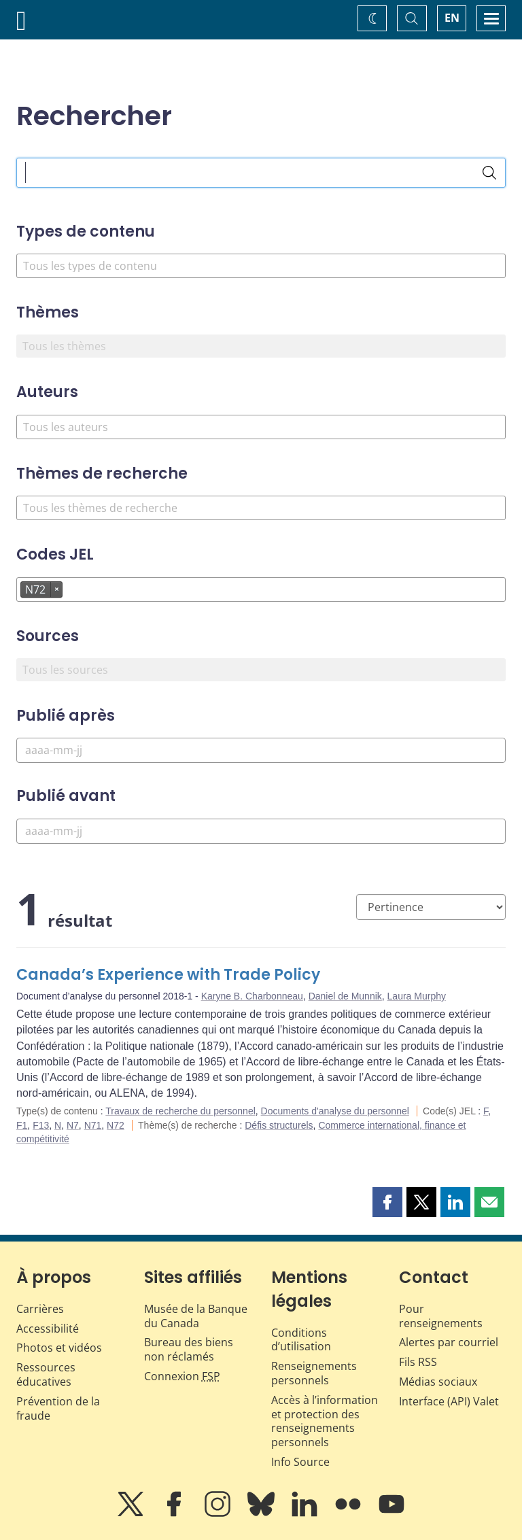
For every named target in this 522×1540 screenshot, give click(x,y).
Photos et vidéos (59, 1347)
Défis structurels (279, 1125)
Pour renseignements (441, 1316)
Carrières (40, 1308)
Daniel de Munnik (345, 996)
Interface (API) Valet (449, 1401)
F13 (41, 1125)
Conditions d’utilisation (301, 1339)
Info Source (300, 1461)
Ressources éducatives (45, 1374)
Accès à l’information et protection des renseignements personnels (324, 1421)
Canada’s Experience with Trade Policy (168, 974)
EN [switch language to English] (452, 17)
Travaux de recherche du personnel (180, 1111)
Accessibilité (47, 1328)
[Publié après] (261, 750)
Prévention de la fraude (58, 1408)
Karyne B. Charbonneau (252, 996)
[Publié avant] (261, 831)
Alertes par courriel (448, 1342)
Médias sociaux (438, 1381)
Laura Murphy (416, 996)
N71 (93, 1125)
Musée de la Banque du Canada (195, 1316)
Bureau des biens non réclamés (188, 1349)
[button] (387, 1202)
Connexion (182, 1376)
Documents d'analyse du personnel (335, 1111)
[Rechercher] (489, 173)
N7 (73, 1125)
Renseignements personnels (314, 1373)
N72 (115, 1125)
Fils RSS (418, 1361)
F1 (21, 1125)
